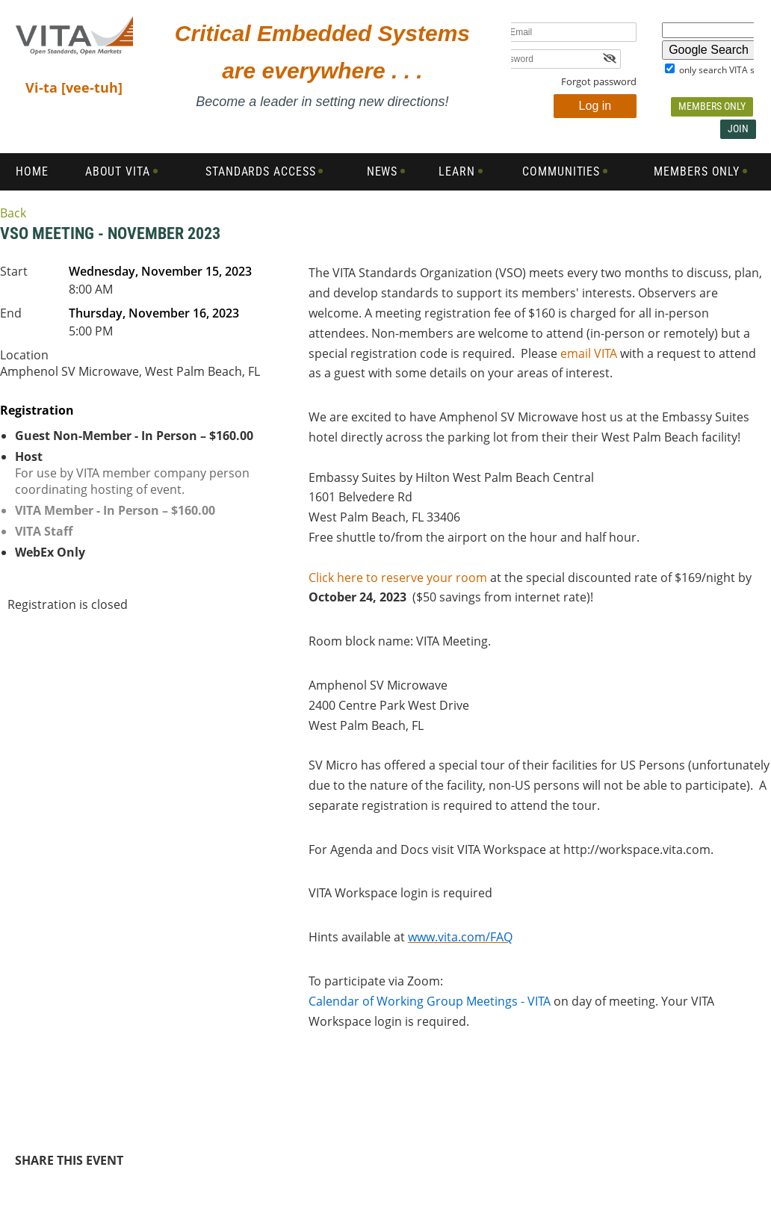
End (11, 313)
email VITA (588, 353)
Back (13, 213)
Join (738, 128)
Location (24, 355)
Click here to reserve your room (398, 577)
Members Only (712, 106)
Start (14, 271)
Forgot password (599, 81)
